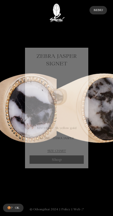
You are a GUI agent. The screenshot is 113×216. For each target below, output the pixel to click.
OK (17, 208)
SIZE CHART (56, 151)
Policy (65, 209)
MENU (98, 10)
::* (82, 209)
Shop (56, 159)
